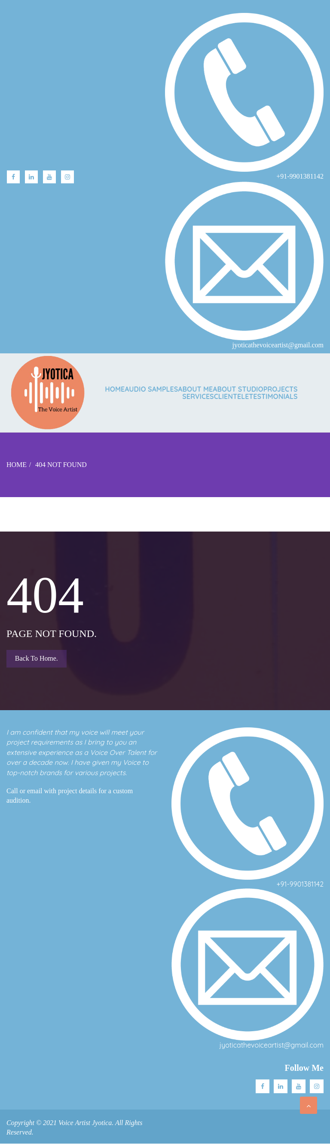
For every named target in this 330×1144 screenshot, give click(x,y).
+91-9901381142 (300, 884)
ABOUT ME (195, 389)
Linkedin (280, 1086)
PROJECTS (280, 389)
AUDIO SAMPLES (151, 389)
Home (115, 389)
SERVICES (198, 396)
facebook (13, 177)
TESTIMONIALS (273, 396)
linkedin (31, 177)
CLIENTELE (231, 396)
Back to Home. (36, 658)
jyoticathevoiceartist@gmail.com (272, 1045)
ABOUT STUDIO (238, 389)
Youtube (49, 177)
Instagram (67, 177)
